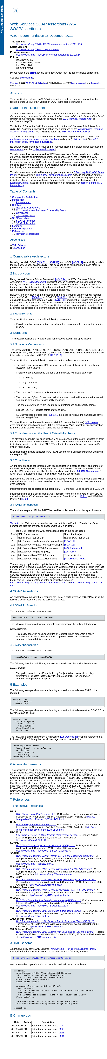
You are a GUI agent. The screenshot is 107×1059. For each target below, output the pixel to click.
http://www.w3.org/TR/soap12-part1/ (34, 871)
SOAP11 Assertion (25, 221)
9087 (61, 1049)
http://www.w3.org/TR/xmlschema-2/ (37, 945)
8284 (61, 1052)
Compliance (22, 213)
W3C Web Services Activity (76, 131)
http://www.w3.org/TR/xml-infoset (33, 924)
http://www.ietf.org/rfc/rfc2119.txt (32, 848)
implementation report (44, 149)
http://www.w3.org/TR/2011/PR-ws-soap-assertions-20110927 (48, 55)
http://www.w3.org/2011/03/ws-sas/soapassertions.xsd (42, 966)
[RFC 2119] (56, 355)
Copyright (14, 83)
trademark (82, 83)
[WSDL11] (77, 262)
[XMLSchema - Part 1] (75, 559)
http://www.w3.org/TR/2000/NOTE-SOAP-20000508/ (43, 858)
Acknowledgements (22, 228)
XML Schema (19, 245)
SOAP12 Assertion (25, 223)
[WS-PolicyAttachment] (35, 282)
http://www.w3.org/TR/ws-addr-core (53, 882)
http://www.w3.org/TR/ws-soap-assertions (37, 49)
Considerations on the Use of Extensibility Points (41, 210)
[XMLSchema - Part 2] (85, 956)
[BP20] (24, 499)
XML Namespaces (25, 215)
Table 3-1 (53, 415)
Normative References (27, 234)
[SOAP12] (54, 262)
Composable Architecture (25, 197)
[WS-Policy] (61, 279)
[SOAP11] (42, 262)
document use (97, 83)
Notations (17, 205)
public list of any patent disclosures (54, 175)
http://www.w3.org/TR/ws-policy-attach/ (49, 903)
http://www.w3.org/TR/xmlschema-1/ (47, 934)
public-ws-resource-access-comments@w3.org (34, 139)
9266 (61, 1045)
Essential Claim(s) (19, 183)
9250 (61, 1042)
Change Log (18, 248)
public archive (79, 139)
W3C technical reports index (77, 119)
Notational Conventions (28, 207)
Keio (45, 83)
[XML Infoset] (92, 422)
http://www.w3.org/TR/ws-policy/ (45, 892)
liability (74, 83)
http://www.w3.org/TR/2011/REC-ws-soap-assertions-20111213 (49, 44)
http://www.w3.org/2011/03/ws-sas (31, 517)
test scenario (17, 149)
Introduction (18, 200)
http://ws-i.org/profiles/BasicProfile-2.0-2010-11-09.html (56, 836)
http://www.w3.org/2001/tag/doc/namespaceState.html (38, 583)
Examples (17, 226)
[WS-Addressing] (73, 548)
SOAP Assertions (21, 218)
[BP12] (83, 496)
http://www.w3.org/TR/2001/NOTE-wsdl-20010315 (42, 913)
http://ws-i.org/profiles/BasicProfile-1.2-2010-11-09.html (56, 825)
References (18, 231)
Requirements (23, 202)
